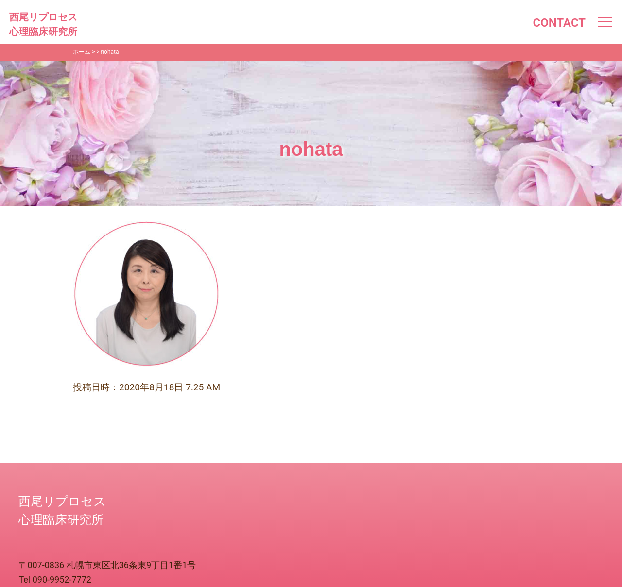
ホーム (81, 52)
